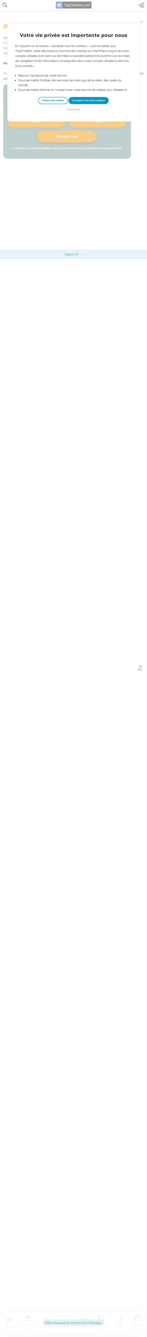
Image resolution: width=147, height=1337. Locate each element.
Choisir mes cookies (53, 100)
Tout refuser (73, 109)
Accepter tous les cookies (88, 100)
